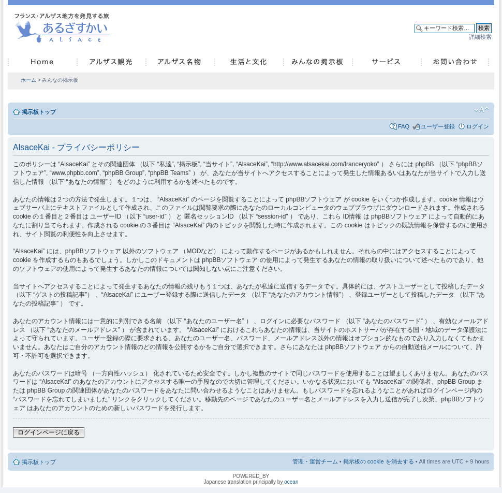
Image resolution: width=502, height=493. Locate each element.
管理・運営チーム (315, 461)
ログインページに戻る (49, 432)
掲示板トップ (39, 112)
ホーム (28, 80)
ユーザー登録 (438, 126)
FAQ (403, 126)
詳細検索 (480, 37)
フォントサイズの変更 (481, 109)
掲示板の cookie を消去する (378, 461)
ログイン (477, 126)
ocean (291, 482)
